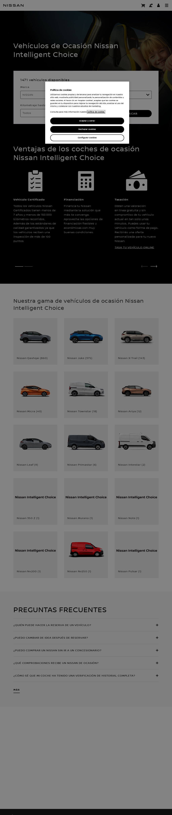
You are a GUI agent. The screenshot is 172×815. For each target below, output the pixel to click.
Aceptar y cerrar (87, 121)
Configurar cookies (87, 138)
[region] (87, 113)
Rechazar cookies (87, 129)
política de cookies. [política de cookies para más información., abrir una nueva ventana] (96, 112)
